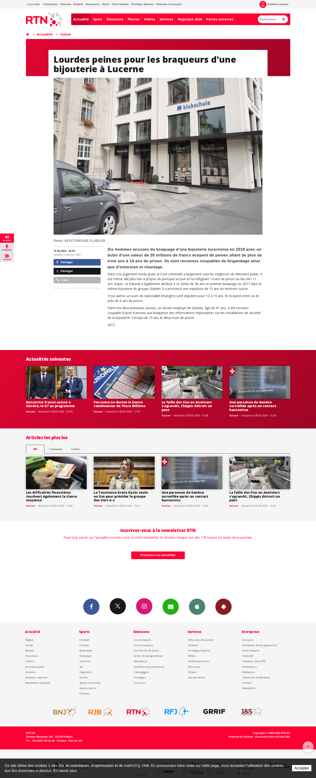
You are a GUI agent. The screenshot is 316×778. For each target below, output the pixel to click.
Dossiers (30, 672)
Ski (81, 666)
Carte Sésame (120, 4)
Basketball (86, 650)
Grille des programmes (148, 655)
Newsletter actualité (37, 682)
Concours (140, 682)
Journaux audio (34, 666)
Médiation (248, 672)
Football (84, 639)
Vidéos (149, 19)
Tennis (83, 677)
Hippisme (85, 672)
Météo (192, 655)
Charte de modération (256, 677)
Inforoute (65, 4)
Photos (134, 19)
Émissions (115, 19)
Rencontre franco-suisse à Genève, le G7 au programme (50, 404)
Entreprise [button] (50, 4)
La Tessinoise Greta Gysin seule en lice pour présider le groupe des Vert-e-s (121, 496)
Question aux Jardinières (149, 666)
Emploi (192, 672)
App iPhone (197, 606)
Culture (30, 661)
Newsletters (171, 606)
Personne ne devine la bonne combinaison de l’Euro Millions (120, 404)
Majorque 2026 (190, 19)
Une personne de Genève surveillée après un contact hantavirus (252, 406)
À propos (247, 639)
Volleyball (85, 655)
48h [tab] (35, 449)
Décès (105, 4)
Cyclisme (85, 661)
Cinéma (193, 645)
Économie (31, 655)
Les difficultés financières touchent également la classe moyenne (51, 496)
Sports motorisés (90, 682)
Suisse (65, 34)
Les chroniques (143, 645)
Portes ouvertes (219, 19)
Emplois (78, 4)
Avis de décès (196, 677)
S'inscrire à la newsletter (158, 555)
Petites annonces (198, 661)
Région (29, 639)
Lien (62, 280)
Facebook (91, 606)
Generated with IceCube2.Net (272, 736)
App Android (223, 606)
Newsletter (249, 688)
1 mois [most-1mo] (75, 449)
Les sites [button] (33, 4)
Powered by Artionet (241, 736)
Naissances (93, 4)
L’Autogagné (141, 672)
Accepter (301, 768)
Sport (97, 19)
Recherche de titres (146, 650)
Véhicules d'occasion (169, 4)
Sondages (140, 677)
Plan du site (75, 740)
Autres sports (88, 688)
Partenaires (249, 666)
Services (166, 19)
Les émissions (142, 639)
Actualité (81, 19)
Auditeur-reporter (273, 4)
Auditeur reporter (36, 677)
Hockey (84, 645)
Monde (29, 650)
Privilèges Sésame (142, 4)
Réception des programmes (259, 645)
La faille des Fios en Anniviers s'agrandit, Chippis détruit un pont (187, 406)
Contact (247, 682)
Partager (64, 262)
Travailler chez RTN (253, 661)
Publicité (247, 655)
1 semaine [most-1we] (55, 449)
